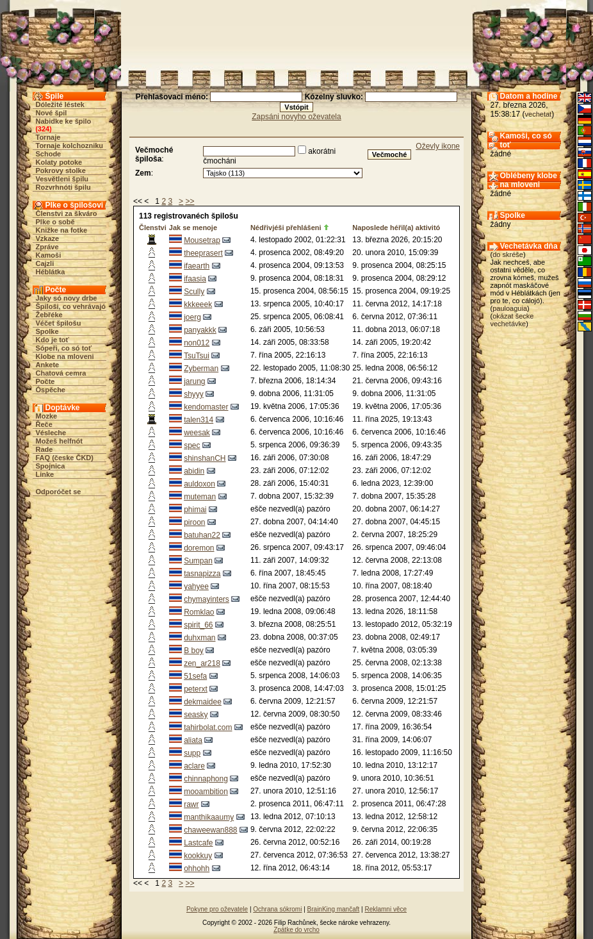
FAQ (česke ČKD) (64, 457)
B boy (194, 650)
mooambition (206, 791)
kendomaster (206, 407)
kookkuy (198, 855)
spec (192, 445)
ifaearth (196, 266)
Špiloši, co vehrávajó (71, 306)
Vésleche (51, 432)
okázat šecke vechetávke (512, 320)
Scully (194, 291)
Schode (48, 154)
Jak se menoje (193, 227)
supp (192, 753)
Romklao (199, 612)
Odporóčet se (58, 491)
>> (189, 201)
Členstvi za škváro (66, 213)
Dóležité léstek (60, 104)
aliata (193, 740)
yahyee (196, 586)
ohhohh (196, 868)
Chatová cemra (61, 373)
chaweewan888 (210, 830)
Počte (45, 381)
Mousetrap (202, 240)
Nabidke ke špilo (64, 121)
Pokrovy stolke (61, 170)
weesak (197, 432)
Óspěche (50, 390)
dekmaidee (203, 701)
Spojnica (50, 466)
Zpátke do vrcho (296, 929)
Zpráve (47, 247)
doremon (199, 548)
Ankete (48, 365)
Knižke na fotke (62, 230)
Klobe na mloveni (65, 356)
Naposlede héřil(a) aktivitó (396, 227)
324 (43, 129)
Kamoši (48, 255)
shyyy (194, 394)
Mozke (47, 416)
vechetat (538, 114)
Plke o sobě (55, 222)
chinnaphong (206, 778)
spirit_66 (198, 624)
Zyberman (201, 368)
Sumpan (198, 560)
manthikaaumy (209, 817)
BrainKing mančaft (333, 909)
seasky (195, 714)
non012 (196, 342)
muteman (200, 496)
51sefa (195, 676)
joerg (192, 317)
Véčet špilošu (58, 323)
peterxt (195, 689)
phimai (195, 509)
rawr (191, 804)
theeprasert (203, 253)
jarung (194, 381)
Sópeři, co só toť (64, 348)
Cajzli (45, 263)
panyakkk (200, 330)
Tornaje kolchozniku (70, 145)
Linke (45, 474)
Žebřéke (49, 315)
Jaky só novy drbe (66, 298)
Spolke (47, 331)
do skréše (507, 254)
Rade (44, 449)
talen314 (198, 419)
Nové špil (51, 113)
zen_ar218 (202, 663)
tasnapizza (202, 573)
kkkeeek (198, 304)
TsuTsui (196, 355)
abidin (194, 471)
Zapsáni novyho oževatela (296, 116)
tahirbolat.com (208, 727)
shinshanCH (204, 458)
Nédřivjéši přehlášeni (285, 227)
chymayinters (206, 599)
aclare (194, 765)
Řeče (44, 424)
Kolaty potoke (59, 162)
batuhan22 (202, 535)
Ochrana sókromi (277, 909)
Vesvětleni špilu (62, 179)
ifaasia (195, 278)
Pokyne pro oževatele (217, 909)
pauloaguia (509, 308)
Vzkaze (48, 238)
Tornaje (48, 137)
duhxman (199, 637)
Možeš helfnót (59, 441)
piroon (194, 522)
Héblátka (50, 272)
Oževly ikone (438, 146)
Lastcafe (198, 842)
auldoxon (199, 483)
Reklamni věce (385, 909)
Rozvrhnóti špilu (63, 187)
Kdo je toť (52, 340)
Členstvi (153, 227)
